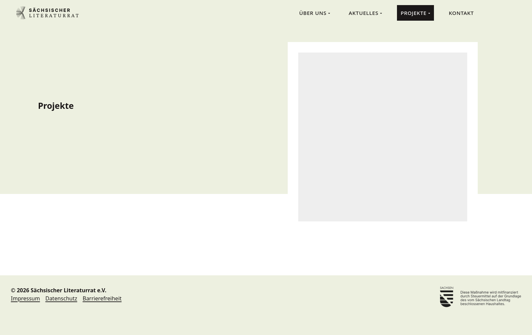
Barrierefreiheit (101, 298)
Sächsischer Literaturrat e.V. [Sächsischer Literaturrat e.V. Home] (50, 13)
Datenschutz (61, 298)
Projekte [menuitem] (414, 12)
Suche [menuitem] (494, 12)
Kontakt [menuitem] (461, 12)
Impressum (25, 298)
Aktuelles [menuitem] (364, 12)
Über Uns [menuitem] (313, 12)
